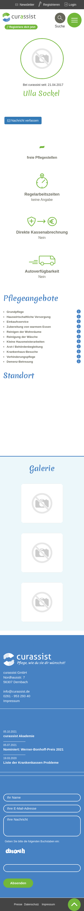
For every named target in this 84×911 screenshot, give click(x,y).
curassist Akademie (18, 736)
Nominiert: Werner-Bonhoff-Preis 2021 (33, 749)
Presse (18, 904)
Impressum (11, 701)
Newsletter (27, 4)
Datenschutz (31, 904)
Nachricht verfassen (23, 120)
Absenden (18, 883)
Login (72, 4)
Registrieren (51, 4)
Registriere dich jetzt (21, 27)
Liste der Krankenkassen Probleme (31, 762)
